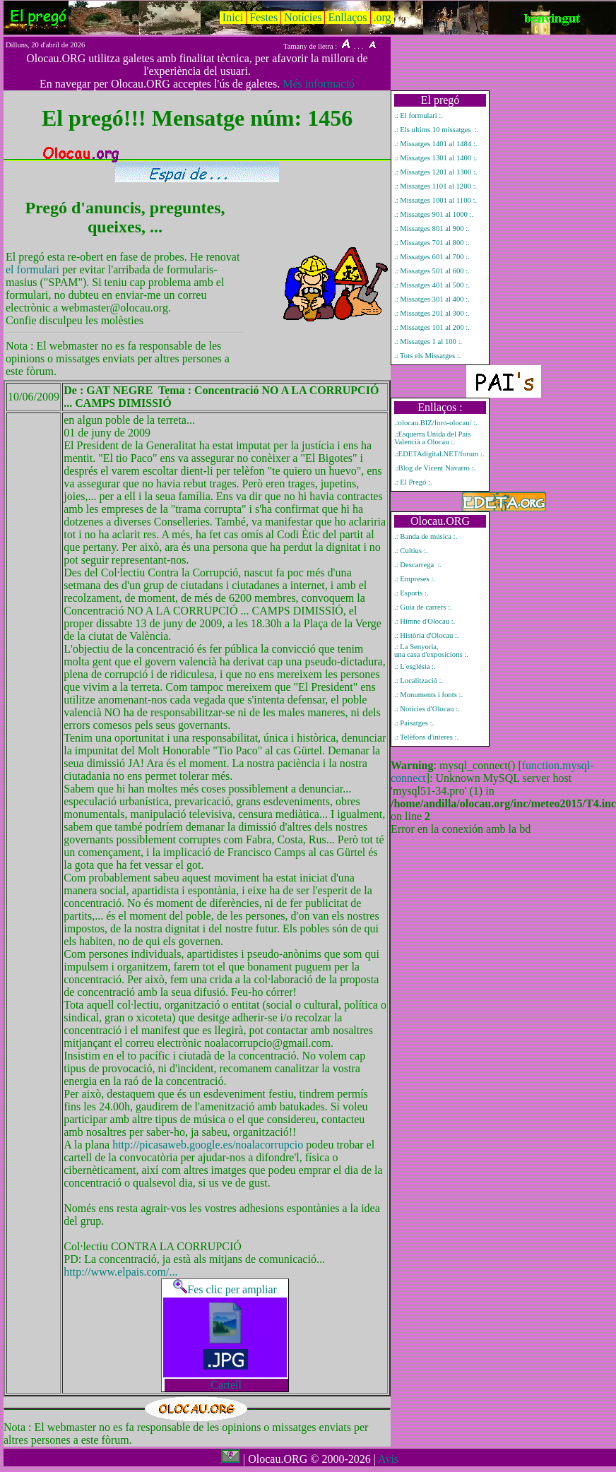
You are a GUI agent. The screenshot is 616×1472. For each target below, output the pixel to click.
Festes (263, 17)
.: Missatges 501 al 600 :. (432, 271)
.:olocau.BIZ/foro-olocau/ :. (436, 423)
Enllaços (347, 17)
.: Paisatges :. (414, 723)
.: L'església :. (415, 666)
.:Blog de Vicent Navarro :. (434, 468)
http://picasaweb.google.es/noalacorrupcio (209, 1145)
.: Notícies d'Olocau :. (427, 709)
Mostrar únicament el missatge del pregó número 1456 (28, 903)
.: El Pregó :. (413, 482)
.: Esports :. (411, 593)
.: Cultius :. (410, 550)
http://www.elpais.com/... (120, 1272)
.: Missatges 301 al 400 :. (432, 299)
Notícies (302, 17)
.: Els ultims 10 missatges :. (436, 129)
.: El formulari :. (418, 115)
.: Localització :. (418, 680)
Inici (233, 17)
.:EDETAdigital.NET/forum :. (439, 454)
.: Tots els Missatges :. (427, 356)
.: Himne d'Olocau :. (424, 621)
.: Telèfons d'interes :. (426, 737)
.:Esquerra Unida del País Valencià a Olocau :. (432, 438)
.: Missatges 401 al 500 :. (432, 285)
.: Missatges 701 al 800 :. (432, 243)
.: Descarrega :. (418, 565)
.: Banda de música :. (425, 536)
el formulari (34, 269)
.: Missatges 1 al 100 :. (428, 341)
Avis (388, 1459)
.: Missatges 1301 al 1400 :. (436, 158)
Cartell (226, 1385)
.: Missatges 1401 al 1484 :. (436, 144)
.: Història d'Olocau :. (426, 635)
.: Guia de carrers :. (423, 607)
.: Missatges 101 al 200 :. (432, 327)
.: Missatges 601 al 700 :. (432, 257)
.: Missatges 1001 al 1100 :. (435, 200)
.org (382, 17)
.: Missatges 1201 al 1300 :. (436, 172)
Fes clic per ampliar (225, 1289)
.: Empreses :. (414, 579)
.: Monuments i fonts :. (428, 695)
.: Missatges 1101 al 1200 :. (435, 186)
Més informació (319, 84)
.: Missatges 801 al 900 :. (432, 228)
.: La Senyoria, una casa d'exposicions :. (431, 650)
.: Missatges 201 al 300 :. (432, 313)
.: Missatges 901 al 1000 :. (433, 214)
